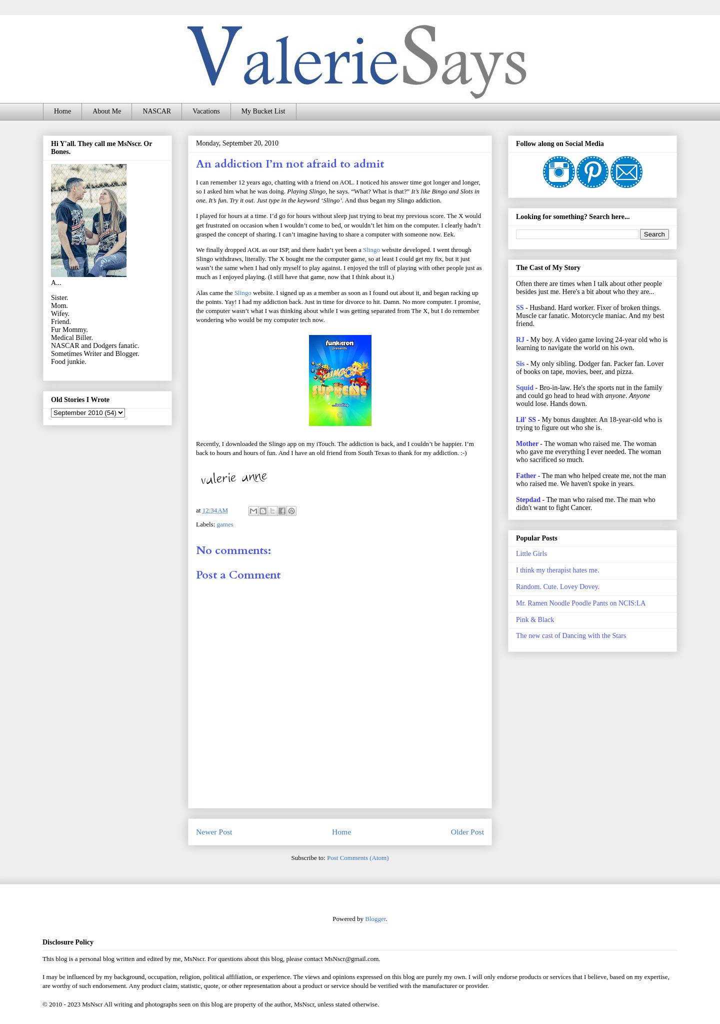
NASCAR (156, 111)
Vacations (206, 111)
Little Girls (531, 554)
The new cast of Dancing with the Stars (571, 636)
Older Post (467, 832)
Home (62, 111)
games (225, 524)
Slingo (371, 250)
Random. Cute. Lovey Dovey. (558, 586)
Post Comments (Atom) (358, 858)
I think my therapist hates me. (557, 570)
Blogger (375, 918)
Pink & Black (535, 620)
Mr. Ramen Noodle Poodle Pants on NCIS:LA (581, 603)
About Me (106, 111)
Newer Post (214, 832)
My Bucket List (264, 111)
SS (520, 308)
